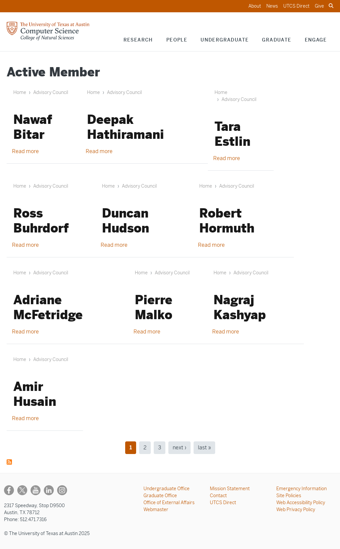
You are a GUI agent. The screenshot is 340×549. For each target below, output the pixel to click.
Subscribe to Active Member (9, 462)
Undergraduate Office (166, 489)
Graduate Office (160, 496)
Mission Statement (230, 489)
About (254, 6)
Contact (218, 496)
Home (19, 92)
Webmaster (155, 509)
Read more (25, 151)
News (272, 6)
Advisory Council (50, 92)
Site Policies (288, 496)
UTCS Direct (296, 6)
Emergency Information (301, 489)
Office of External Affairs (169, 502)
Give (319, 6)
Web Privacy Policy (295, 509)
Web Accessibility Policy (300, 502)
